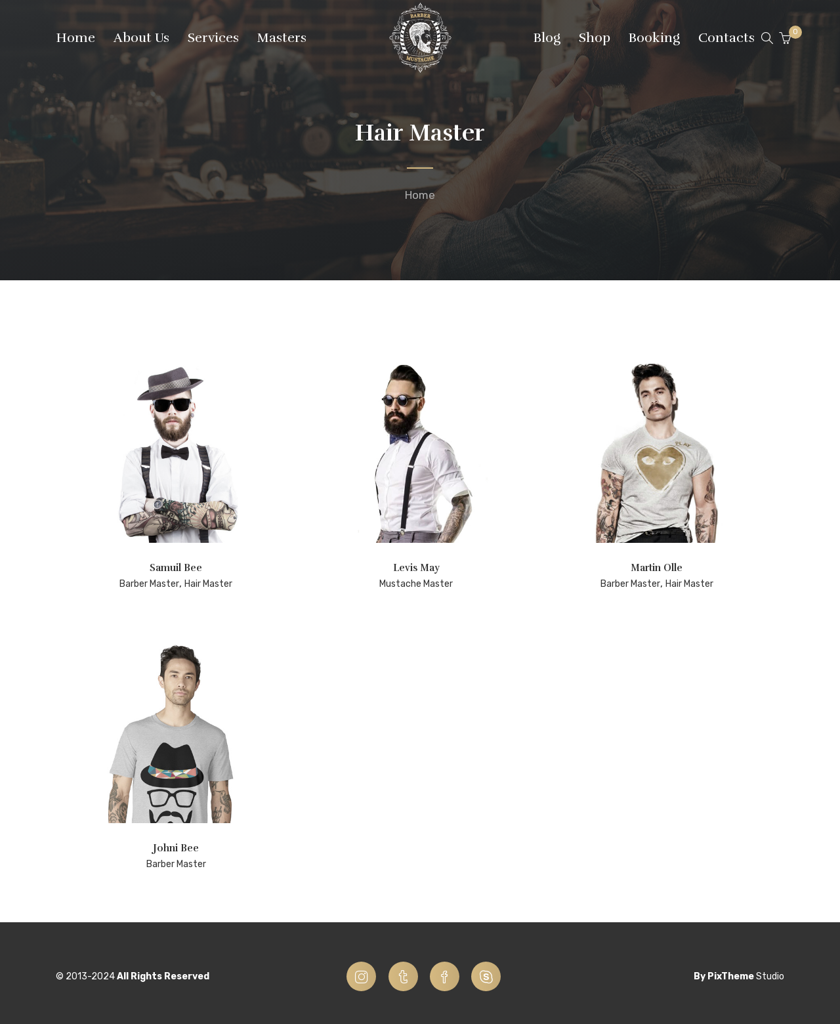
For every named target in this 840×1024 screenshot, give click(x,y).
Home (420, 195)
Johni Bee (176, 848)
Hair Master (208, 583)
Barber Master (149, 583)
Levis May (416, 568)
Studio (770, 976)
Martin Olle (656, 568)
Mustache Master (416, 583)
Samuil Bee (176, 568)
